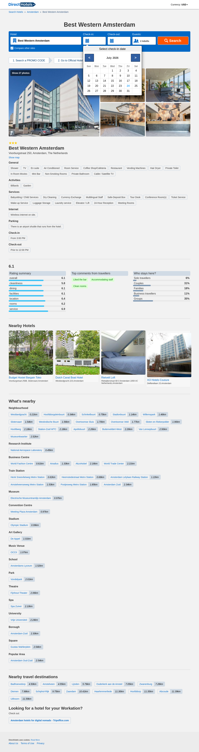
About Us (13, 743)
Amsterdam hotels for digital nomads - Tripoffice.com (40, 720)
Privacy (40, 743)
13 (96, 80)
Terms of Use (27, 743)
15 (112, 80)
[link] (22, 4)
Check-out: (114, 34)
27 (96, 91)
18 (136, 80)
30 (120, 91)
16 (120, 80)
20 (96, 85)
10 (128, 75)
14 (104, 80)
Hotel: (13, 34)
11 (136, 75)
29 (112, 91)
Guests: (136, 34)
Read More (35, 740)
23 (120, 85)
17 (128, 80)
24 (128, 85)
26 (88, 91)
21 (104, 85)
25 (136, 85)
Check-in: (88, 34)
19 (88, 85)
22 (112, 85)
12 (88, 80)
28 (104, 91)
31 (128, 91)
